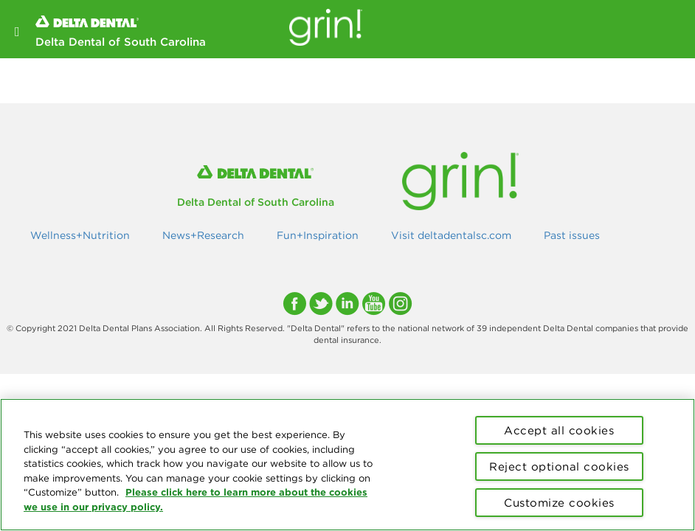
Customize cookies (559, 503)
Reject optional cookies (559, 466)
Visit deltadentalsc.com (451, 235)
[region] (347, 464)
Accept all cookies (559, 430)
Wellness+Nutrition (80, 235)
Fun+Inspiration (318, 235)
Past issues (572, 235)
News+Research (203, 235)
